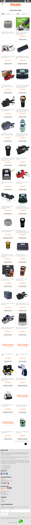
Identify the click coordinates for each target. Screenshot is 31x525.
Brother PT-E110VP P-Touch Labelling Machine (21, 279)
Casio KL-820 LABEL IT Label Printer (7, 183)
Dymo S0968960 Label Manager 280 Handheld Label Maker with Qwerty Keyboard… (22, 231)
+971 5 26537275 (4, 493)
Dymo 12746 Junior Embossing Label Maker (22, 432)
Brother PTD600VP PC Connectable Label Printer (21, 255)
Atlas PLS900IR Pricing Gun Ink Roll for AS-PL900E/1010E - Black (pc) (22, 57)
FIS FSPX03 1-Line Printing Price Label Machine (22, 183)
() (28, 1)
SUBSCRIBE (4, 514)
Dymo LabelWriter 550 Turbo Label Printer (7, 432)
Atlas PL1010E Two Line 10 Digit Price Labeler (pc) (7, 57)
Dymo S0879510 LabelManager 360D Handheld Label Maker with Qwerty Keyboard (23, 86)
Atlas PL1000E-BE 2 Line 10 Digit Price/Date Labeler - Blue (7, 328)
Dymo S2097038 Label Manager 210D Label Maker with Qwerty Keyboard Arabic (22, 207)
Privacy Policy (16, 518)
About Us (3, 499)
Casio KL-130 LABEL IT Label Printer (7, 354)
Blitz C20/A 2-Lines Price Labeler (21, 158)
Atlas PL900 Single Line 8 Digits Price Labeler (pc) (7, 110)
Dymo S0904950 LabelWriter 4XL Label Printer (7, 405)
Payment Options (4, 481)
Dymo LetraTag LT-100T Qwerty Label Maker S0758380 (7, 231)
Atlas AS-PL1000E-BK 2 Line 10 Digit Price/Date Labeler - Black (22, 304)
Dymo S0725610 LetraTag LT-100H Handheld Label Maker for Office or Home (22, 135)
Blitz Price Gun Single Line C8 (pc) (22, 354)
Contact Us (3, 501)
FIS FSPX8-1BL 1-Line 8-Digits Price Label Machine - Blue (7, 134)
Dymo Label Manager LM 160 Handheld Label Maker (22, 405)
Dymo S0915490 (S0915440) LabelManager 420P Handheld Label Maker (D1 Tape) (22, 110)
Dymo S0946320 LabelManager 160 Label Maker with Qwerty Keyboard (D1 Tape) (8, 159)
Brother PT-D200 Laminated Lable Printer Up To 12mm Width (8, 32)
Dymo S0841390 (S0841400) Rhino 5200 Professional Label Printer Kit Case (7, 379)
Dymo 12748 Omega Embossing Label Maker (21, 379)
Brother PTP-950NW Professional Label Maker (8, 304)
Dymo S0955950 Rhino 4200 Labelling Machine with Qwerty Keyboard (7, 256)
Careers (2, 500)
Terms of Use (3, 479)
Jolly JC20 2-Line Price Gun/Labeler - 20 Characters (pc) (7, 86)
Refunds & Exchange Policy (6, 480)
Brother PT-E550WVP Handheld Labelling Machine (7, 279)
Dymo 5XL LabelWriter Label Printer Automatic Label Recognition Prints (22, 33)
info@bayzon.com (4, 494)
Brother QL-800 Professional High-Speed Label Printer (22, 328)
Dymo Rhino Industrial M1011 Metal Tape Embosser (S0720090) (7, 207)
